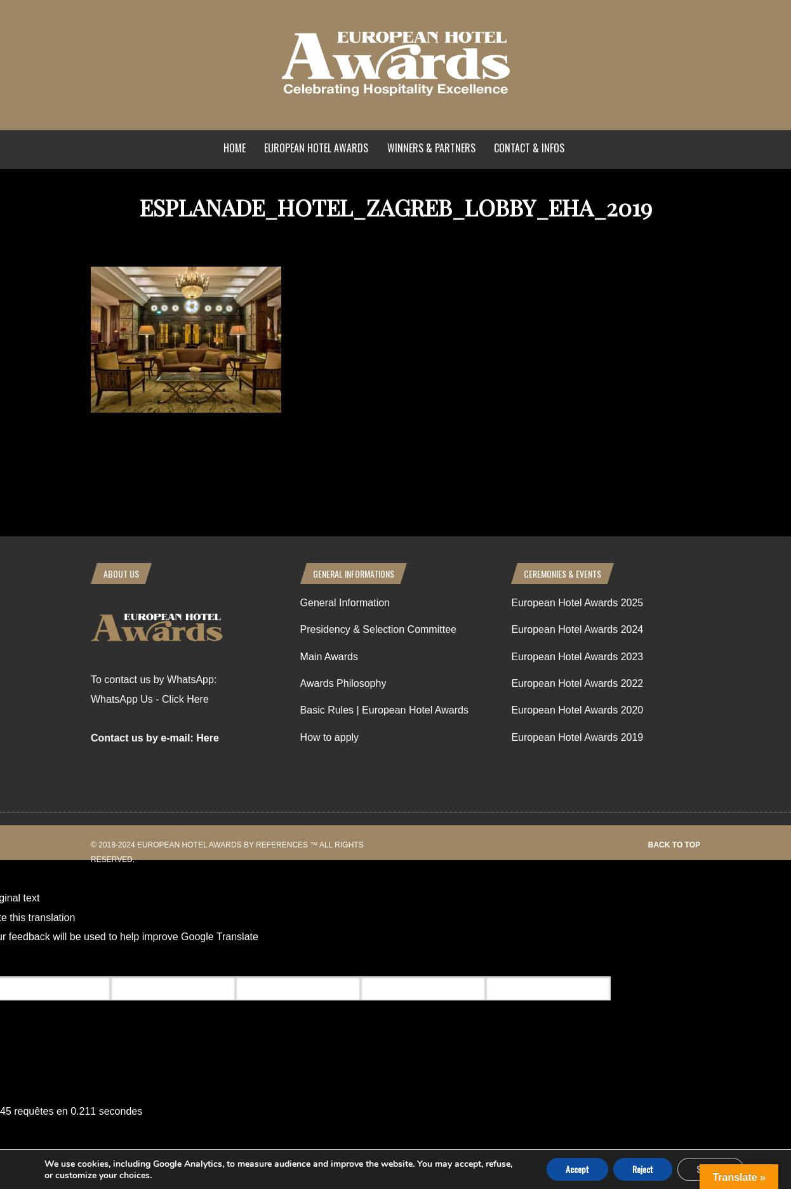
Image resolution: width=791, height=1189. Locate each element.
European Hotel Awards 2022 (577, 683)
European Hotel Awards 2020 (577, 710)
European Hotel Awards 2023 (577, 656)
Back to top (674, 844)
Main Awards (329, 656)
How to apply (329, 737)
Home (234, 148)
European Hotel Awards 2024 (577, 629)
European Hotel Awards (316, 148)
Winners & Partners (431, 148)
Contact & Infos (529, 148)
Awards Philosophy (343, 683)
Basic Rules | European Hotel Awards (384, 710)
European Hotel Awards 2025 (577, 602)
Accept (577, 1169)
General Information (345, 602)
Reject (642, 1169)
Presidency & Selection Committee (378, 629)
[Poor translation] (84, 961)
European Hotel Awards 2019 (577, 737)
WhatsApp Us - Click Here (150, 699)
